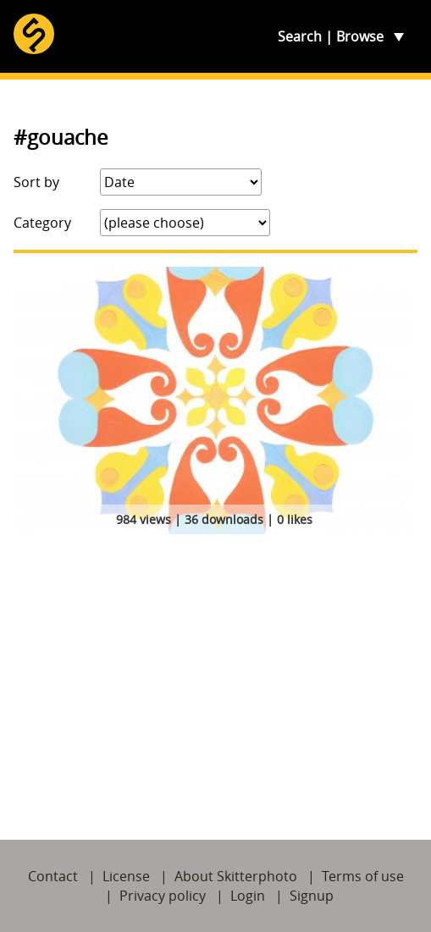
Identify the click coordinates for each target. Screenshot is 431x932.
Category (42, 222)
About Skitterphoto (235, 876)
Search (300, 36)
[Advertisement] (215, 667)
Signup (312, 895)
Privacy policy (162, 895)
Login (247, 895)
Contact (53, 876)
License (126, 876)
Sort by (36, 182)
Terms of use (363, 876)
